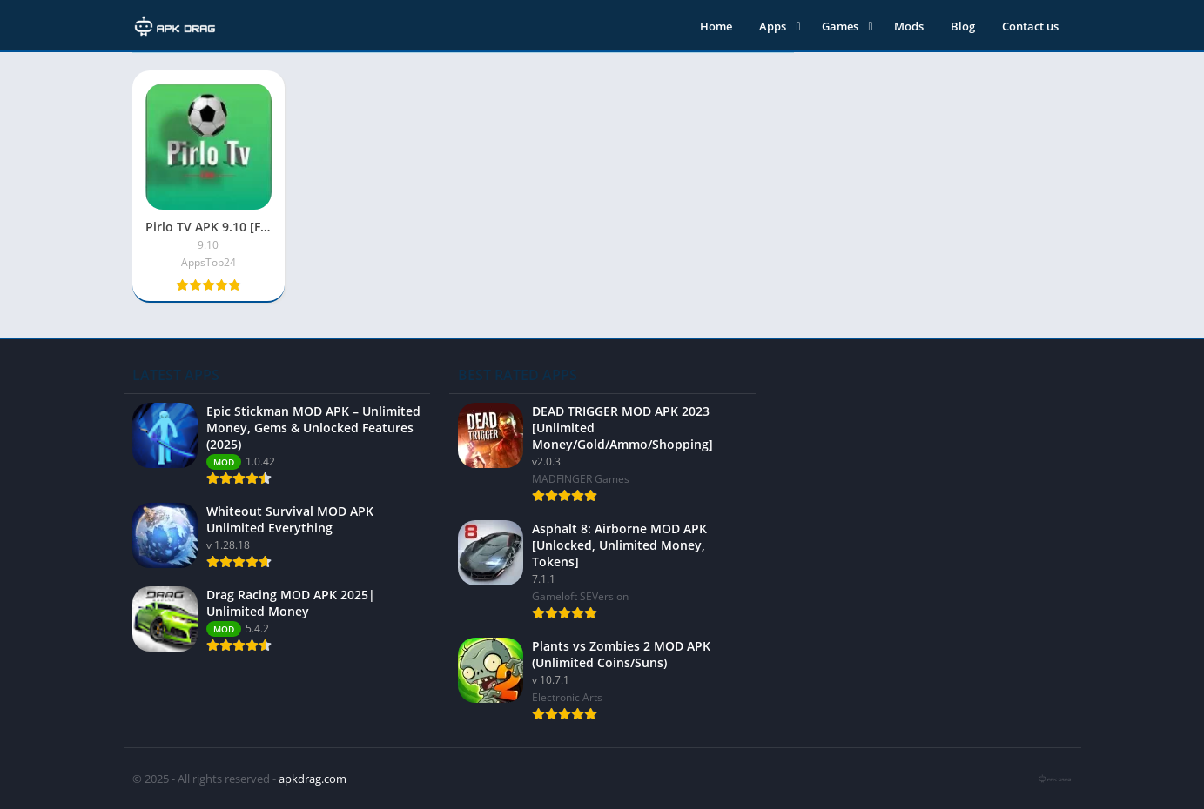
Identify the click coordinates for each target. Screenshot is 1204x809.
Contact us (1030, 26)
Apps (772, 26)
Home (716, 26)
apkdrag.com (312, 778)
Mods (909, 26)
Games (840, 26)
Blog (963, 26)
